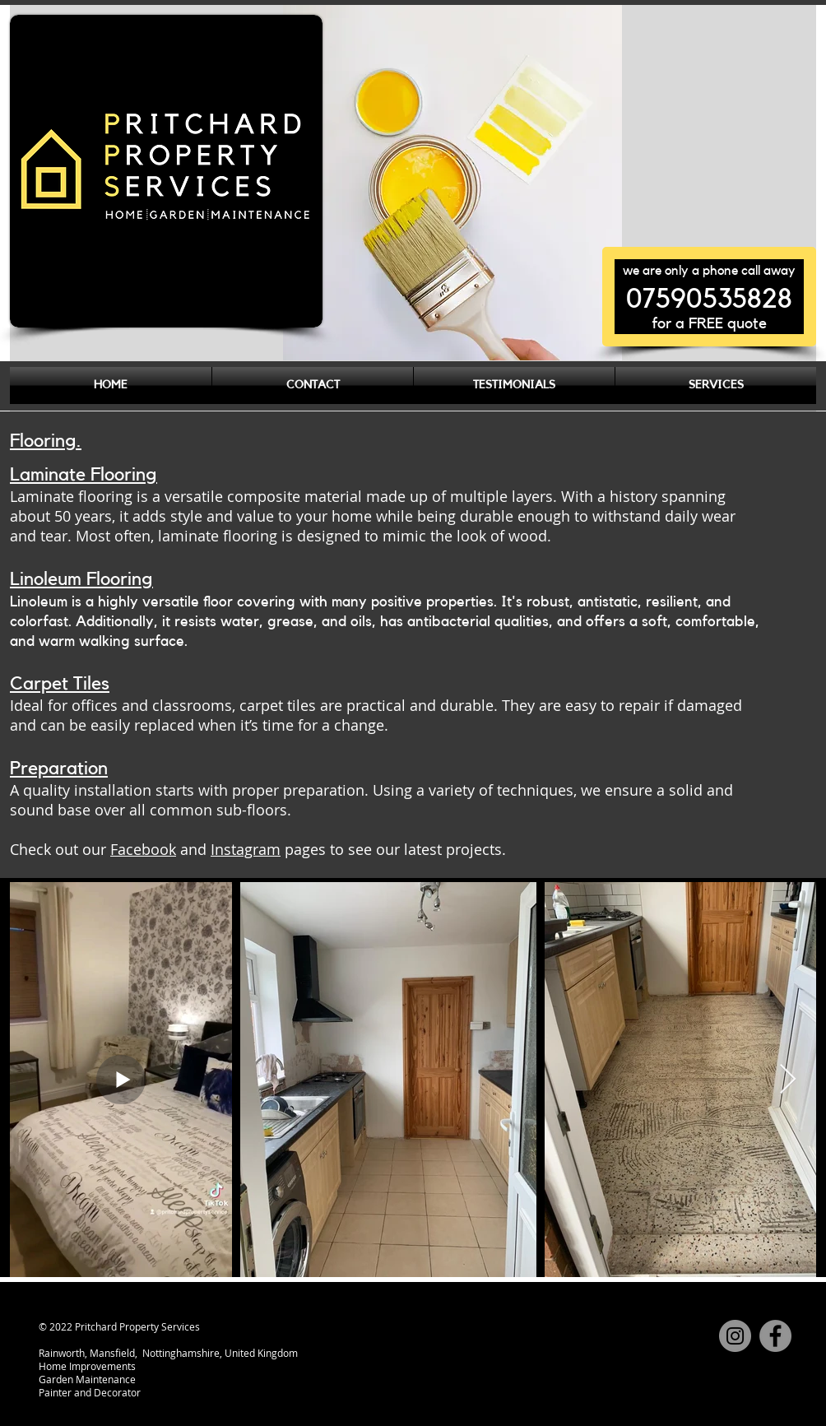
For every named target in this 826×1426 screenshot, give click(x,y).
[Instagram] (735, 1336)
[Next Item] (787, 1080)
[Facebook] (775, 1336)
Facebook (143, 849)
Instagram (246, 849)
